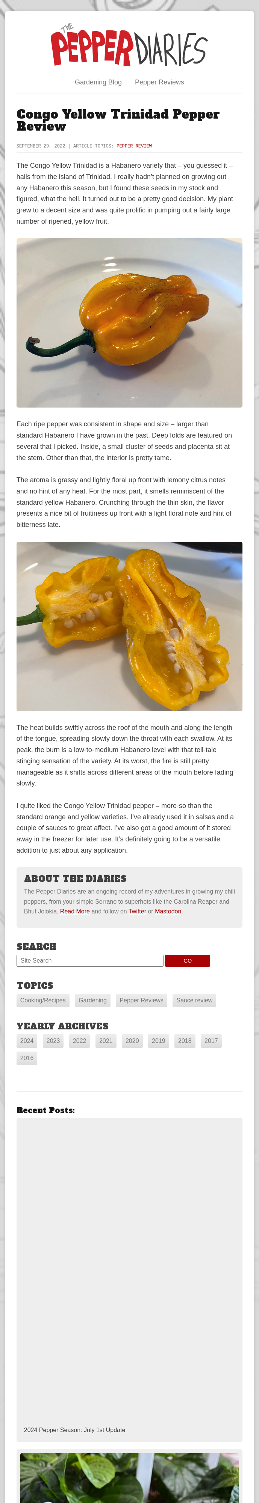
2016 (27, 1058)
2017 (211, 1041)
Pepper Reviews (159, 82)
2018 (185, 1041)
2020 (132, 1041)
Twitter (137, 911)
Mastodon (168, 911)
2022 (79, 1041)
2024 (27, 1041)
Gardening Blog (98, 82)
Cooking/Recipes (43, 1000)
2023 (53, 1041)
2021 (106, 1041)
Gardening (93, 1000)
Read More (75, 911)
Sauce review (194, 1000)
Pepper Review (134, 146)
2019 (158, 1041)
